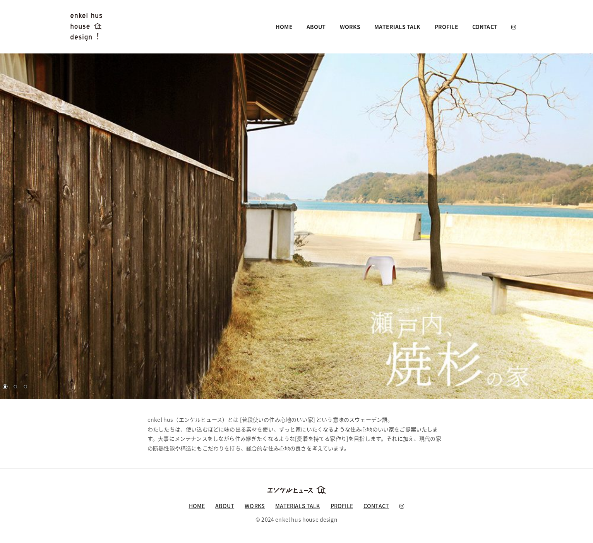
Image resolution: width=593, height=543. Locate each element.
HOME (284, 27)
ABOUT (316, 27)
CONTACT (484, 27)
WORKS (350, 27)
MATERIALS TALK (397, 27)
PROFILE (446, 27)
